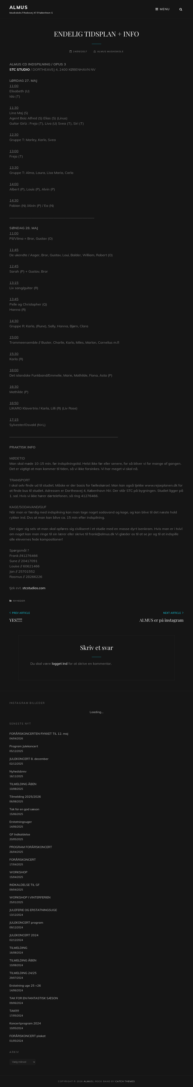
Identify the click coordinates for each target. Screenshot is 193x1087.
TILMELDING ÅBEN (22, 784)
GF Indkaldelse (19, 834)
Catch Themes (125, 1081)
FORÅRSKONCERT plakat (27, 1036)
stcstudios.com (33, 588)
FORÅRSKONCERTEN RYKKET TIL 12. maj (38, 733)
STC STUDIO (19, 69)
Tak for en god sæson (24, 809)
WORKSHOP (18, 872)
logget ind (59, 663)
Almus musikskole (110, 51)
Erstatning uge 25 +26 (25, 985)
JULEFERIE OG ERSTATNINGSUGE (33, 910)
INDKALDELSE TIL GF (24, 885)
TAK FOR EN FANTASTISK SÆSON (33, 998)
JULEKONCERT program (26, 922)
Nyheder (19, 600)
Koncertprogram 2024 (25, 1023)
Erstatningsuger (20, 822)
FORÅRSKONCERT (22, 859)
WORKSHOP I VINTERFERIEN (30, 897)
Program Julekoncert (23, 746)
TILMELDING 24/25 (23, 973)
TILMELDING (18, 948)
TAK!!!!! (14, 1011)
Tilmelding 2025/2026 (25, 796)
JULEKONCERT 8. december (28, 759)
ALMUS (18, 7)
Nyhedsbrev (18, 771)
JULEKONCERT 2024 (23, 935)
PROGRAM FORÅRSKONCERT (30, 847)
